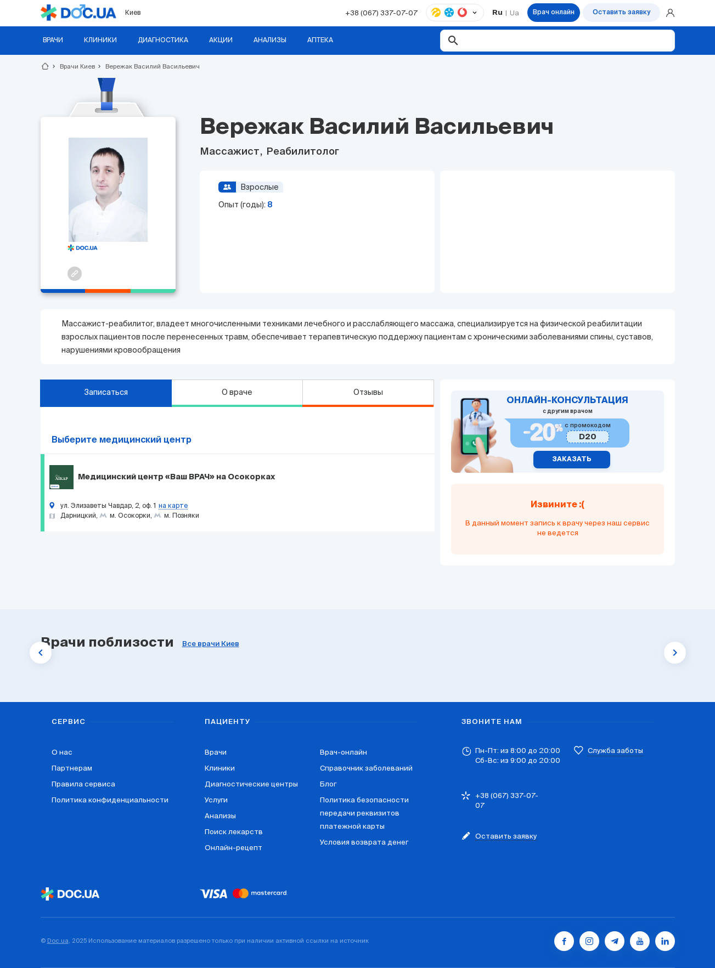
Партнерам (72, 768)
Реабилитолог (301, 152)
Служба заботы (615, 750)
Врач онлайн (554, 12)
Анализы (220, 816)
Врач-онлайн (343, 752)
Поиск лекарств (234, 832)
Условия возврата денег (364, 842)
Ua (514, 12)
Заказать (572, 459)
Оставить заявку (621, 12)
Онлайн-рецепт (233, 848)
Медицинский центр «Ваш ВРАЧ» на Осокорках (176, 477)
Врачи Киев (72, 66)
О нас (62, 752)
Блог (328, 784)
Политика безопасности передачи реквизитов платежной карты (364, 813)
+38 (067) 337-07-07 (381, 13)
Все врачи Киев (210, 644)
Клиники (220, 768)
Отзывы (368, 392)
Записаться (106, 392)
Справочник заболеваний (366, 768)
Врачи (216, 752)
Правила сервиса (83, 784)
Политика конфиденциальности (110, 800)
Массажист (231, 152)
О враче (237, 392)
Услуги (216, 800)
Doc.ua (58, 940)
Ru (497, 12)
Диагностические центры (251, 784)
